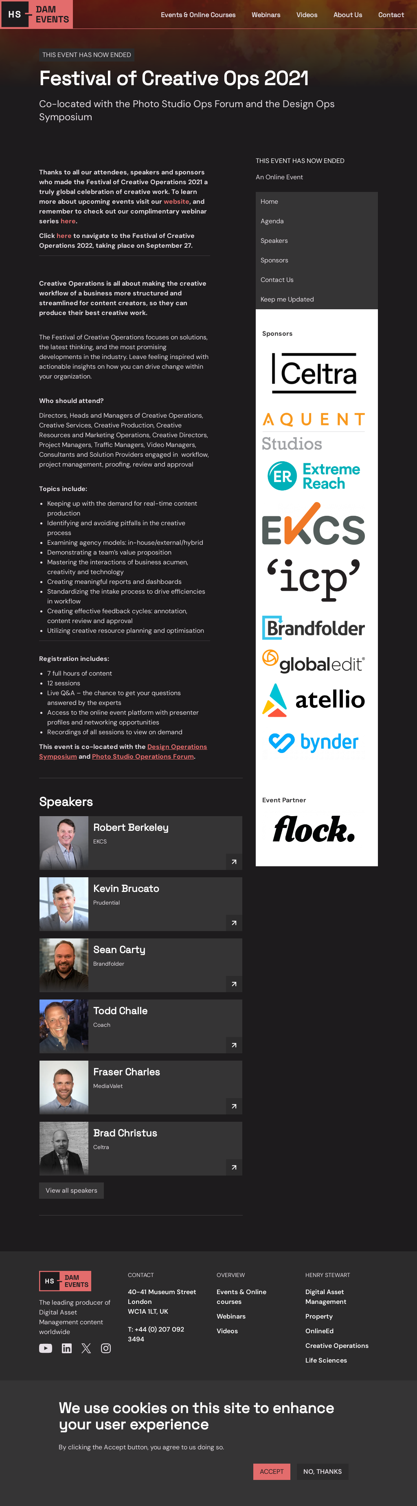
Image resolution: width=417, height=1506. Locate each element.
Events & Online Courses (198, 15)
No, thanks (322, 1471)
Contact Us (277, 279)
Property (319, 1316)
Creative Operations (337, 1345)
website (176, 201)
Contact (391, 15)
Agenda (272, 221)
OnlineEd (319, 1331)
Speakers (274, 240)
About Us (348, 15)
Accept (272, 1471)
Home (269, 201)
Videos (306, 15)
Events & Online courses (241, 1297)
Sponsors (274, 260)
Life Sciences (326, 1360)
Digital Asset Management (326, 1297)
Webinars (266, 15)
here (68, 221)
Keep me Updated (287, 299)
